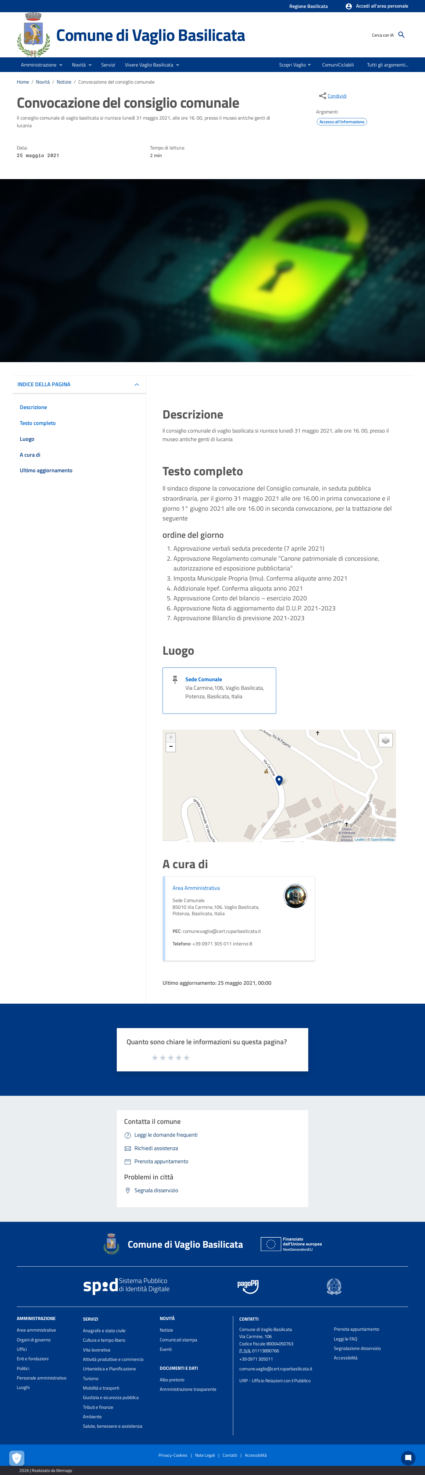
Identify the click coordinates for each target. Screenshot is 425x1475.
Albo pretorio (172, 1379)
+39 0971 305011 (256, 1358)
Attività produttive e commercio (113, 1359)
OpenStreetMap (383, 839)
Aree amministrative (36, 1329)
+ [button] (171, 738)
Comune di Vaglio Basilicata (150, 34)
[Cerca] (401, 34)
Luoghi (23, 1387)
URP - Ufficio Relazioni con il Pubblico (275, 1380)
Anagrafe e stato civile (104, 1330)
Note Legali (205, 1455)
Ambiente (92, 1416)
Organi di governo (34, 1339)
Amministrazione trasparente (188, 1389)
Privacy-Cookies (173, 1455)
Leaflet (360, 839)
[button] (376, 6)
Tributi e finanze (98, 1407)
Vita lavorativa (96, 1349)
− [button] (171, 747)
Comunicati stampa (178, 1339)
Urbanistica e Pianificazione (109, 1368)
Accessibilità (346, 1357)
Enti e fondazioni (32, 1358)
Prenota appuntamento (356, 1329)
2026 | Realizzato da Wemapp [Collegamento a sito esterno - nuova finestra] (45, 1470)
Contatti (249, 1318)
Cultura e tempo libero (104, 1340)
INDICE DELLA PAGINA (43, 384)
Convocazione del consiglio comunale (116, 81)
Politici (23, 1368)
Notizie (64, 81)
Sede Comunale (203, 679)
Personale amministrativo (41, 1377)
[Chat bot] (408, 1458)
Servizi (90, 1318)
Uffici (22, 1349)
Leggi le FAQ (345, 1338)
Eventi (166, 1349)
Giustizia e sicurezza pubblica (111, 1397)
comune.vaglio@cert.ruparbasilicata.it (275, 1368)
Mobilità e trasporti (101, 1387)
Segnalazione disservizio (357, 1348)
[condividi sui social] (332, 96)
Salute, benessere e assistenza (112, 1426)
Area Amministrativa (196, 888)
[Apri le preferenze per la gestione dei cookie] (16, 1458)
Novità (43, 81)
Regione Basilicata (308, 6)
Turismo (90, 1378)
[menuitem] (290, 64)
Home (23, 81)
